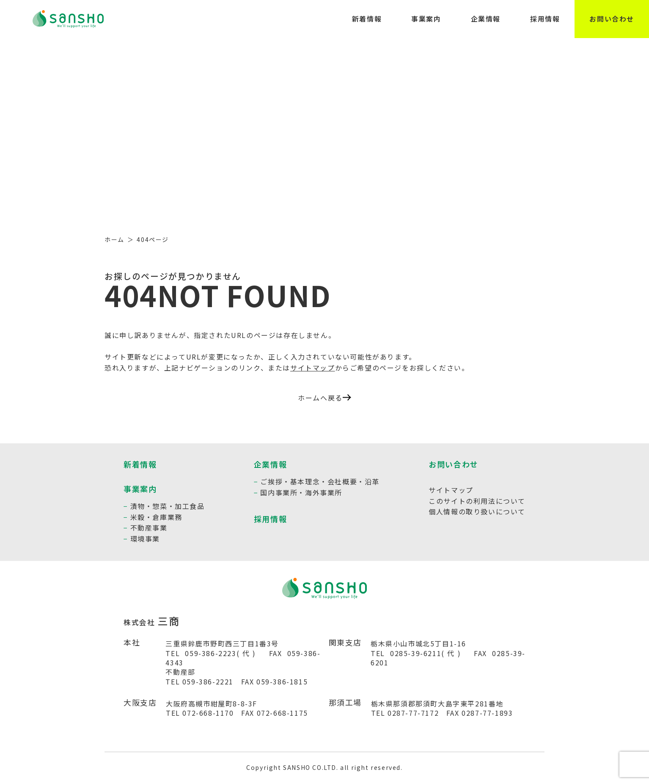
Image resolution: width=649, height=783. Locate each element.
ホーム (114, 239)
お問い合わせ (611, 19)
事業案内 (426, 19)
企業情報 (485, 19)
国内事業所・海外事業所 (301, 492)
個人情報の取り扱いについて (477, 511)
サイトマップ (312, 368)
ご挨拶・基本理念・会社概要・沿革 (320, 481)
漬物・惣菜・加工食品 (167, 506)
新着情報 (367, 19)
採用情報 (545, 19)
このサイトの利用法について (477, 501)
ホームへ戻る (324, 398)
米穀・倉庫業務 (156, 517)
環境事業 (145, 538)
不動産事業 (149, 527)
